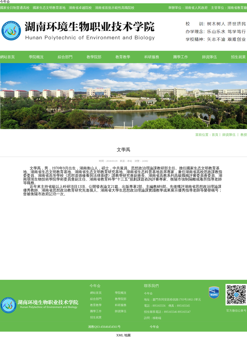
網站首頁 (7, 57)
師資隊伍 (209, 57)
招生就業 (238, 57)
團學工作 (180, 57)
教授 (243, 134)
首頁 (215, 134)
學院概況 (36, 57)
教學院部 (94, 57)
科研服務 (151, 57)
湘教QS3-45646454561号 (104, 326)
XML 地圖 (123, 335)
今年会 (154, 326)
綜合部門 (65, 57)
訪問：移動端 (152, 318)
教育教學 (123, 57)
